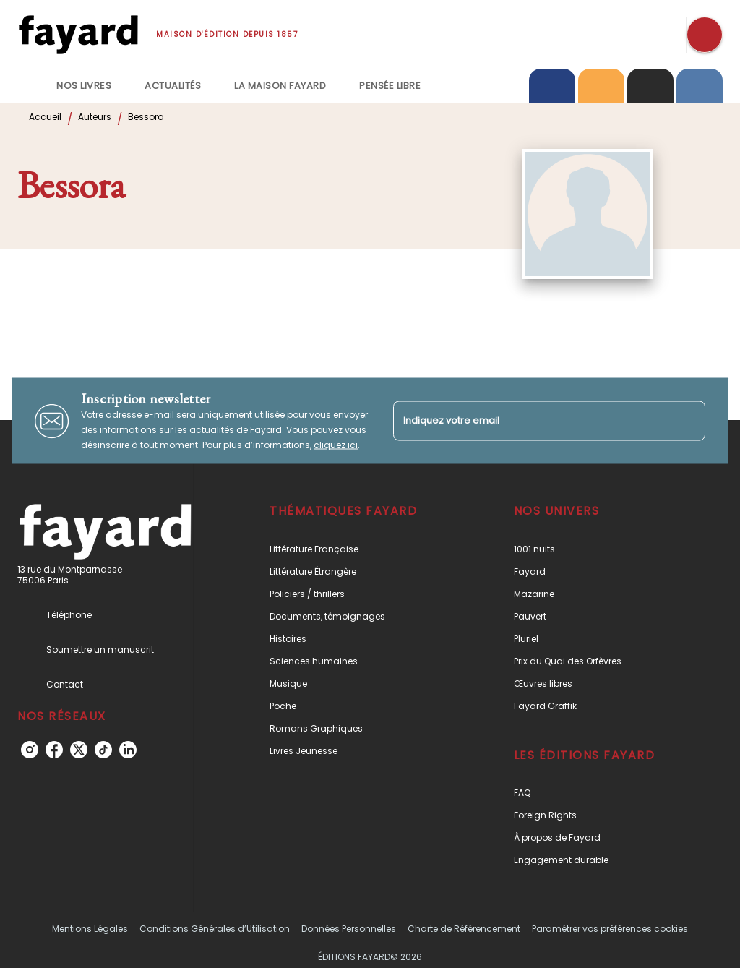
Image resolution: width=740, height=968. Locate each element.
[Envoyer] (688, 420)
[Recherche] (705, 35)
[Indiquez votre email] (531, 420)
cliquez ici (336, 445)
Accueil (45, 117)
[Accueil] (78, 34)
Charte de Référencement (464, 928)
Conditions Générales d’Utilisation (214, 928)
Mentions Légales (90, 928)
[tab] (32, 86)
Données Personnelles (348, 928)
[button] (357, 549)
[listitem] (29, 749)
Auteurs (94, 117)
